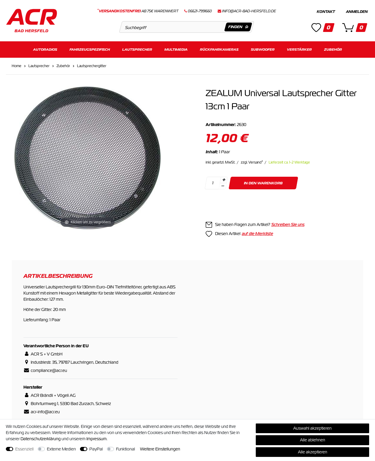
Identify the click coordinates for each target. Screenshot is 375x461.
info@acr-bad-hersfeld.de (249, 11)
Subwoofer (263, 49)
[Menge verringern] (223, 186)
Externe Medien (61, 449)
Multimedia (176, 49)
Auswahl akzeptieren (312, 428)
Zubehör (333, 49)
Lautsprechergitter (91, 65)
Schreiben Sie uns (287, 224)
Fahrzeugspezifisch (89, 49)
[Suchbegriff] (186, 27)
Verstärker (299, 49)
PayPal (96, 449)
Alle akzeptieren (312, 452)
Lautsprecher (137, 49)
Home (16, 65)
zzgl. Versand (252, 162)
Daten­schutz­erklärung (41, 438)
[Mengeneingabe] (212, 182)
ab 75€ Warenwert (137, 11)
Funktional (125, 449)
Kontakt (326, 11)
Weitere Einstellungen (160, 449)
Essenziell (24, 449)
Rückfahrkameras (219, 49)
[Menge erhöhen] (224, 179)
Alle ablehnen (312, 440)
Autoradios (45, 49)
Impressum (96, 438)
